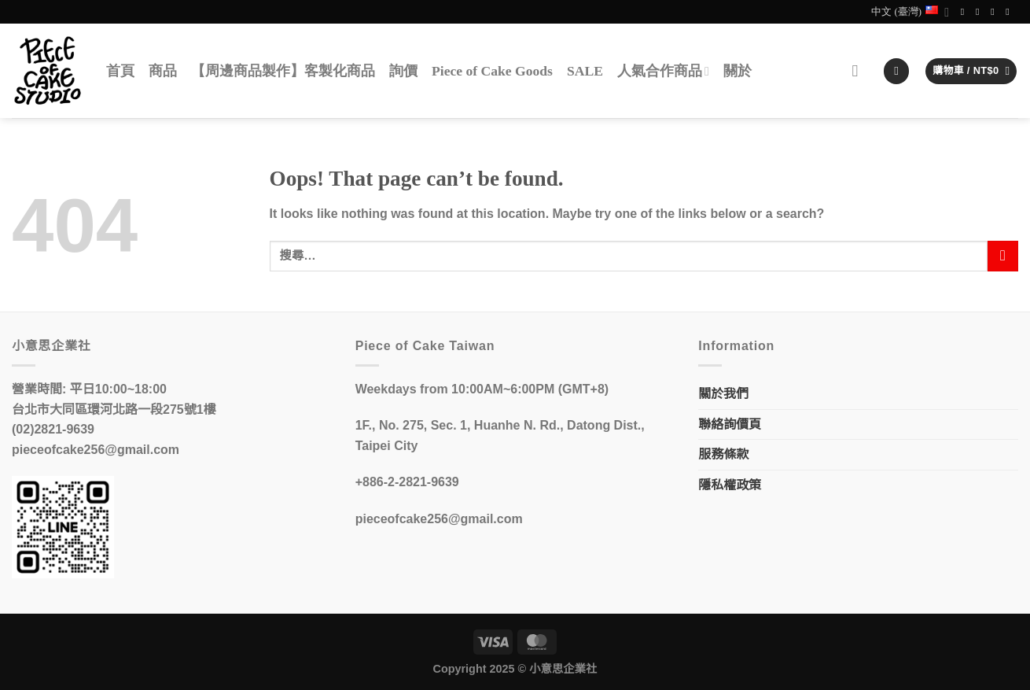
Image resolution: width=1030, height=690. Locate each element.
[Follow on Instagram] (980, 11)
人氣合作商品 (663, 71)
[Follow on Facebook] (965, 11)
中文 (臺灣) (910, 12)
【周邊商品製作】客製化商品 (283, 71)
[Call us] (1010, 11)
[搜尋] (860, 71)
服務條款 (723, 454)
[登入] (896, 71)
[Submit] (1003, 256)
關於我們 (723, 393)
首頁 (120, 71)
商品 (163, 71)
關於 (737, 71)
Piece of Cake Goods (492, 71)
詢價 (403, 71)
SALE (585, 71)
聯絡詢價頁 (729, 424)
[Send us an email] (995, 11)
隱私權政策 (729, 485)
